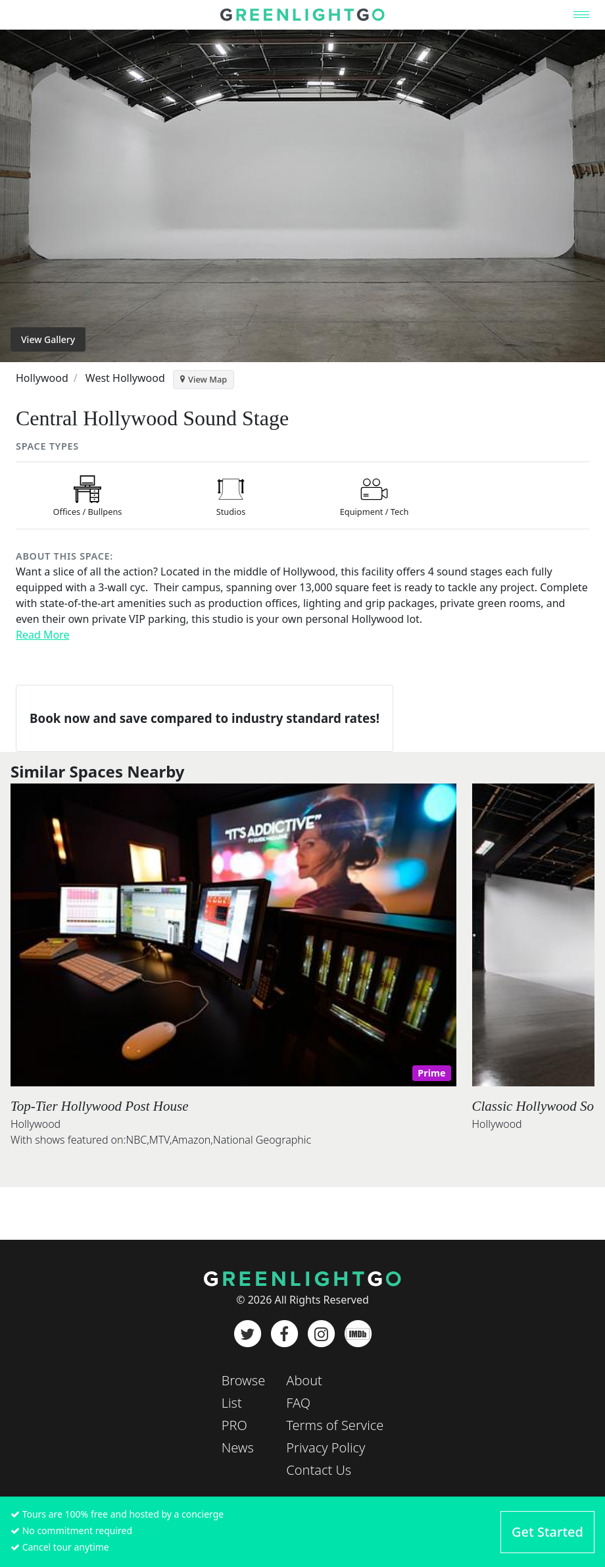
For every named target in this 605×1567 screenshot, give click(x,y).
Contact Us (318, 1470)
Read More (42, 634)
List (232, 1403)
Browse (244, 1380)
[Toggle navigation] (581, 14)
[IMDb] (358, 1334)
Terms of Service (334, 1425)
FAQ (298, 1403)
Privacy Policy (325, 1447)
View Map (204, 379)
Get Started (547, 1532)
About (304, 1380)
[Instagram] (321, 1334)
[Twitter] (247, 1334)
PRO (234, 1425)
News (238, 1447)
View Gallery (48, 339)
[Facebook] (284, 1334)
